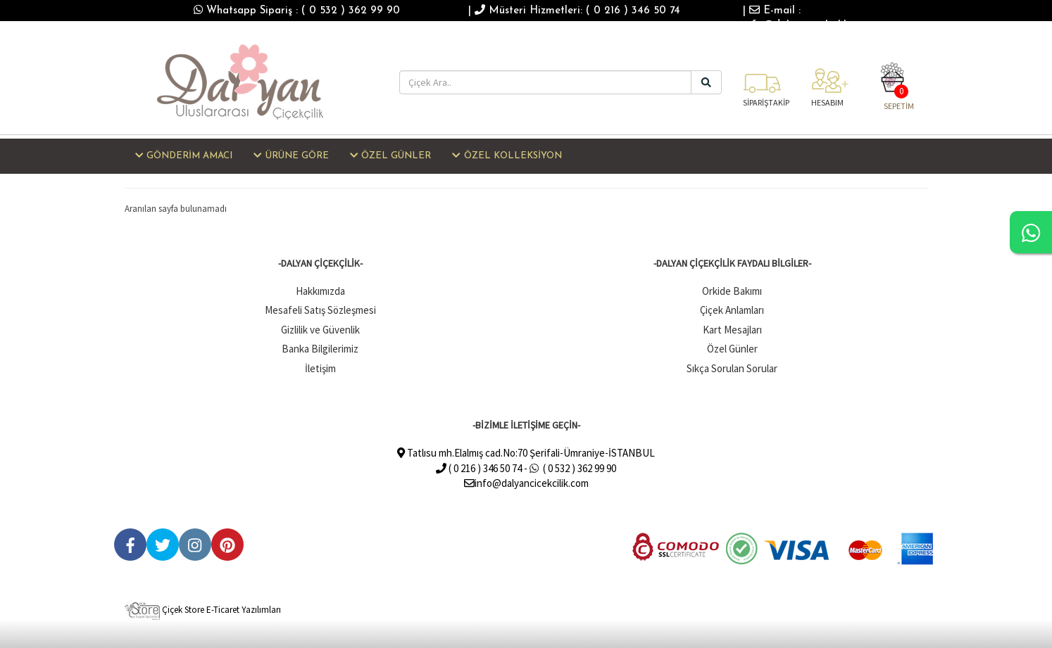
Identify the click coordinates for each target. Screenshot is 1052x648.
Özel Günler (732, 348)
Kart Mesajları (732, 329)
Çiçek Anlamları (732, 310)
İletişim (320, 368)
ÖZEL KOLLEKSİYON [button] (506, 155)
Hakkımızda (320, 291)
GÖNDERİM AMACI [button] (183, 155)
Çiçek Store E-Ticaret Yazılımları (203, 610)
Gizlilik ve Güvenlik (320, 329)
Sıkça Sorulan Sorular (732, 368)
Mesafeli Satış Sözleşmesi (320, 310)
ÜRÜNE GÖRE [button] (290, 155)
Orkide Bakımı (732, 291)
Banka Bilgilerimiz (320, 348)
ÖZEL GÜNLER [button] (390, 155)
